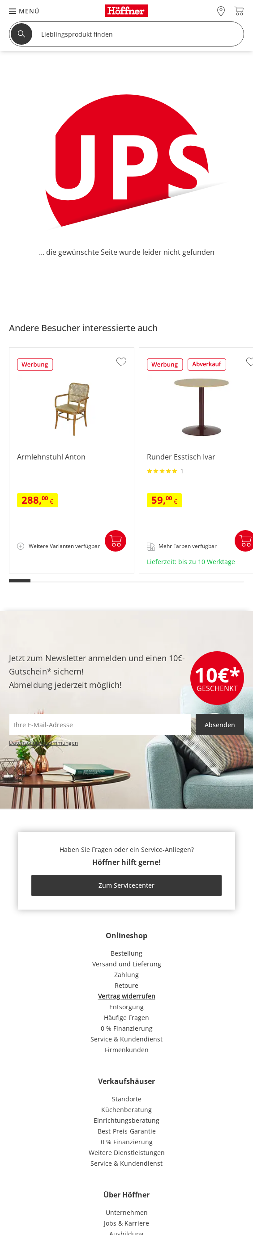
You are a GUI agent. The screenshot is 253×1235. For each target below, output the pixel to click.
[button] (19, 11)
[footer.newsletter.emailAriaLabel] (100, 724)
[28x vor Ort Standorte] (221, 11)
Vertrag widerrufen (126, 996)
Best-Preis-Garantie (127, 1131)
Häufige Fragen (126, 1017)
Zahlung (126, 974)
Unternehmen (127, 1212)
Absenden (220, 725)
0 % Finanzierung (127, 1028)
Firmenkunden (127, 1049)
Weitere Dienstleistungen (127, 1152)
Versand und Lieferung (126, 964)
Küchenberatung (126, 1109)
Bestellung (126, 953)
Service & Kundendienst (126, 1039)
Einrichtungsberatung (126, 1120)
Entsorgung (126, 1007)
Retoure (126, 985)
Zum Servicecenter (126, 885)
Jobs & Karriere (126, 1223)
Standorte (127, 1099)
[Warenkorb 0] (239, 11)
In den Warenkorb (115, 541)
